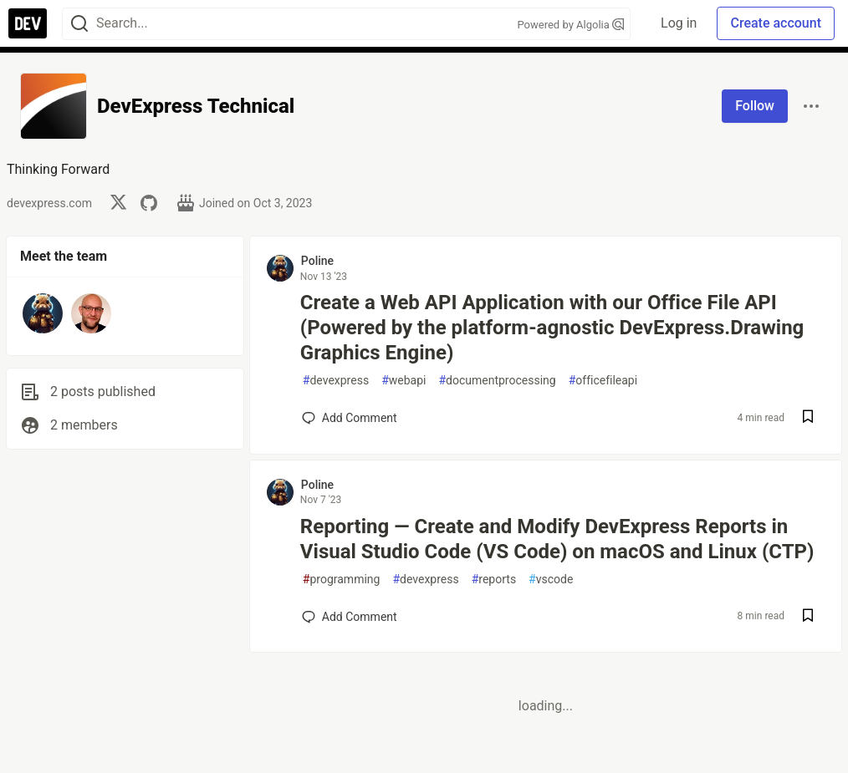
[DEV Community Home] (28, 23)
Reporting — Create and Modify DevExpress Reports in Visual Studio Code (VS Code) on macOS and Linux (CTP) (557, 539)
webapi (403, 380)
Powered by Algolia (570, 24)
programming (342, 579)
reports (494, 579)
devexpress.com (49, 203)
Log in (679, 23)
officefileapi (603, 380)
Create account (775, 23)
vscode (551, 579)
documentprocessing (496, 380)
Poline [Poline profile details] (317, 260)
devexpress (336, 380)
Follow (754, 106)
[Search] (79, 23)
